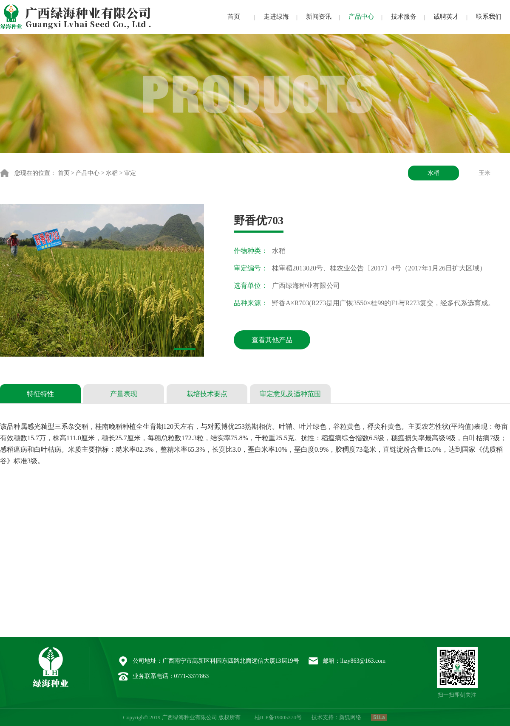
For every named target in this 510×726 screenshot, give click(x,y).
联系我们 (489, 16)
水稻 (112, 173)
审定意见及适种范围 (290, 393)
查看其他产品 (272, 339)
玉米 (484, 173)
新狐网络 (350, 717)
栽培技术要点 (207, 393)
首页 (233, 16)
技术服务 (403, 16)
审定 (130, 173)
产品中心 (361, 16)
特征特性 (40, 393)
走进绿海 (276, 16)
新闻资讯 (319, 16)
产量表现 (123, 393)
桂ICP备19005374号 (278, 717)
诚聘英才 (446, 16)
